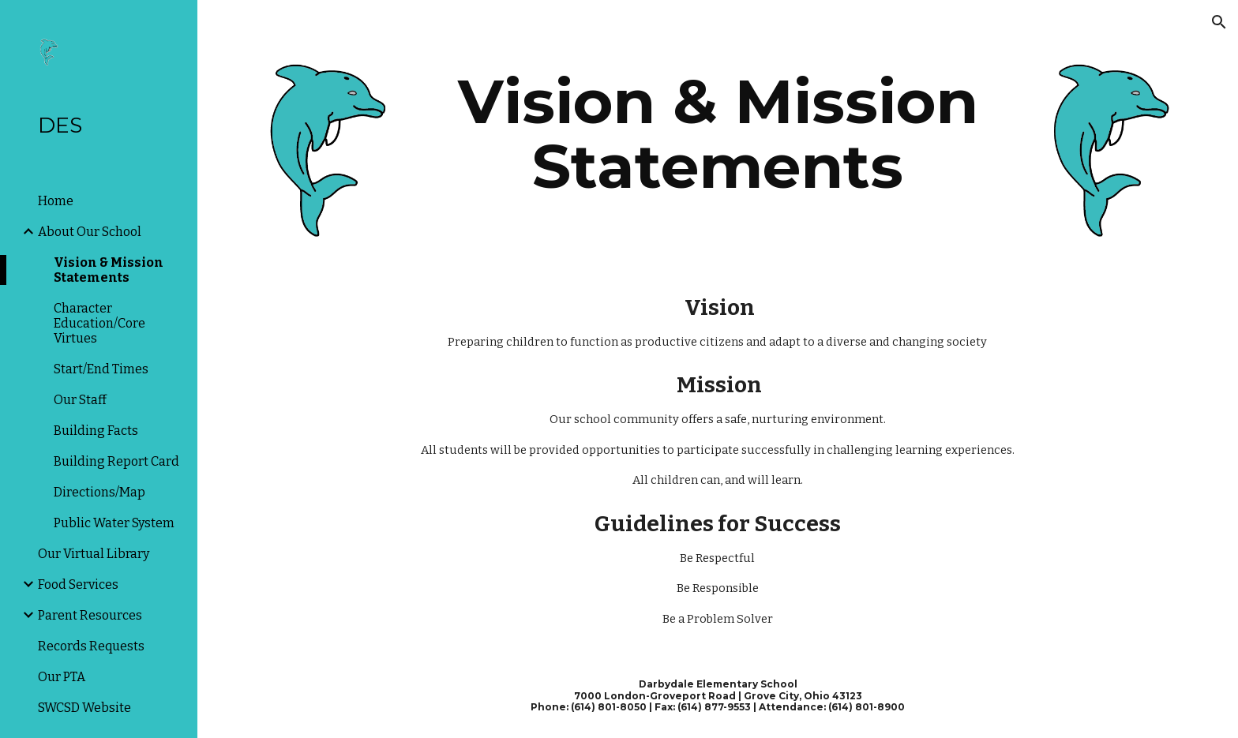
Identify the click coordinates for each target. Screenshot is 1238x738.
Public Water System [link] (114, 522)
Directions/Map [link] (99, 492)
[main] (717, 134)
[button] (1219, 22)
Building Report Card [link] (116, 461)
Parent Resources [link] (90, 615)
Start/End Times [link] (101, 369)
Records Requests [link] (91, 646)
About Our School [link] (89, 231)
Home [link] (55, 200)
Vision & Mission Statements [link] (108, 270)
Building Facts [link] (96, 430)
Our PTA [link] (61, 676)
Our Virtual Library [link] (93, 553)
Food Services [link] (78, 584)
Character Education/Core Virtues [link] (99, 323)
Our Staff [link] (80, 399)
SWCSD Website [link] (84, 707)
